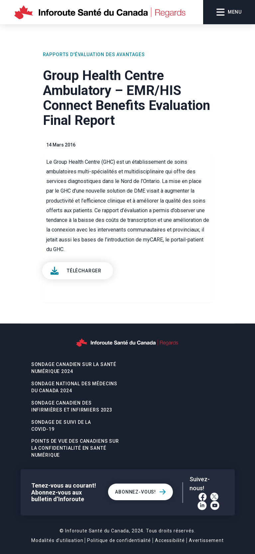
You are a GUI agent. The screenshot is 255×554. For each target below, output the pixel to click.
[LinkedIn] (202, 505)
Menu (229, 12)
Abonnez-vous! (135, 492)
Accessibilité (170, 540)
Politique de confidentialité (119, 540)
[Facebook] (202, 497)
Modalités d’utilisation (57, 540)
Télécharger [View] (84, 270)
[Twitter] (214, 497)
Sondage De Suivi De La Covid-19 (61, 425)
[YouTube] (214, 505)
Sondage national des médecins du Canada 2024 (74, 387)
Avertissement (206, 540)
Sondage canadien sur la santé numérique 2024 (73, 368)
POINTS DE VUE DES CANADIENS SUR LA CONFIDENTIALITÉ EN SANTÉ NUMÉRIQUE (75, 448)
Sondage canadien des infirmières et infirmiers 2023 (71, 406)
